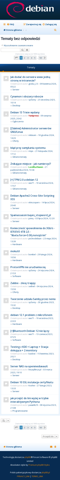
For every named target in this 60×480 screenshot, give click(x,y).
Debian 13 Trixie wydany (24, 112)
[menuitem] (10, 24)
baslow (31, 353)
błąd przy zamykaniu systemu (28, 148)
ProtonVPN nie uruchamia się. (28, 267)
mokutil (15, 251)
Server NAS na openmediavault (29, 366)
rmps (30, 151)
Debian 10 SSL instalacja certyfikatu (31, 382)
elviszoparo (34, 202)
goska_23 (33, 83)
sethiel (31, 286)
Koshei (31, 385)
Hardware (17, 244)
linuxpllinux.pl (34, 369)
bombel (32, 254)
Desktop (16, 105)
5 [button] (34, 57)
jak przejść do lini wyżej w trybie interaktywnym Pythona (29, 400)
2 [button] (24, 57)
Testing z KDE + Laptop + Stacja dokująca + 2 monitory (29, 348)
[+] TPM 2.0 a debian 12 (24, 179)
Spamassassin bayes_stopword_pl (30, 215)
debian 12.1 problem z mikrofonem (31, 315)
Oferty (15, 140)
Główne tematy (19, 156)
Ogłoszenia (18, 121)
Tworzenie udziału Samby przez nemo (33, 299)
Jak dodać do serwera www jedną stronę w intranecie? (30, 78)
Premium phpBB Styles (39, 464)
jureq (30, 218)
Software (16, 276)
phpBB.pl (46, 472)
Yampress (33, 115)
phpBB (28, 457)
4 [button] (31, 57)
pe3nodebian (34, 238)
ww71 (31, 182)
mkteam (32, 135)
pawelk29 (33, 405)
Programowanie (20, 410)
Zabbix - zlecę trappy (23, 283)
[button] (16, 58)
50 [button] (41, 57)
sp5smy (32, 99)
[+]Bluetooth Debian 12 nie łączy (29, 331)
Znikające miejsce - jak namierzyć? (30, 164)
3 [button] (27, 57)
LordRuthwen (35, 167)
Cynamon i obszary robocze (26, 96)
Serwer (15, 89)
